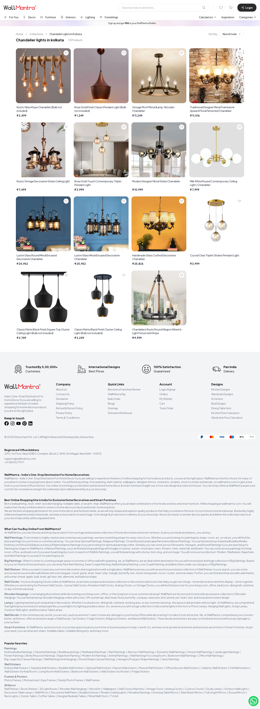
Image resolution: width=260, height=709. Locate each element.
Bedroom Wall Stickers (85, 671)
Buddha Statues (89, 692)
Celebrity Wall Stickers (214, 667)
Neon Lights (11, 696)
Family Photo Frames (70, 680)
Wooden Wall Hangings (73, 688)
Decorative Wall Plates (64, 692)
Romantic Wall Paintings (171, 652)
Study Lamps (214, 688)
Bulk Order (114, 398)
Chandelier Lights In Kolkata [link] (65, 34)
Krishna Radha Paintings (18, 652)
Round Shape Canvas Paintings (97, 659)
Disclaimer (62, 398)
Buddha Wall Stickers (71, 667)
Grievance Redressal (120, 412)
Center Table (28, 696)
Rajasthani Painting (68, 655)
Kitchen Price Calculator (225, 412)
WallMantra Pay (117, 394)
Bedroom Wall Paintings (182, 655)
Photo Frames (12, 680)
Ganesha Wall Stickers (44, 667)
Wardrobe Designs (222, 394)
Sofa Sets (217, 398)
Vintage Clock (154, 688)
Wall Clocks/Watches (131, 688)
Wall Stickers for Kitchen (115, 671)
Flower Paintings (14, 655)
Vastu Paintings (170, 659)
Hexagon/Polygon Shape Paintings (138, 659)
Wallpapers (109, 688)
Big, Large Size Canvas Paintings (23, 659)
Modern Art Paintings (94, 655)
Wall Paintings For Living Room (148, 655)
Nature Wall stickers (125, 667)
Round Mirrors (237, 692)
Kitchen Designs (220, 389)
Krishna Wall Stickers (16, 667)
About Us (61, 389)
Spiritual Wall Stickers (98, 667)
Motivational (31, 680)
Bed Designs (218, 403)
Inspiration (228, 17)
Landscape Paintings (227, 652)
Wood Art (95, 688)
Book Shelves (29, 688)
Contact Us (63, 394)
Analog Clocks (174, 688)
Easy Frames (48, 680)
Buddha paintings (69, 652)
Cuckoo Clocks (194, 688)
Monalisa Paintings (139, 692)
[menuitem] (207, 17)
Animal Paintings (118, 655)
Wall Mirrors (42, 692)
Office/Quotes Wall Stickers (182, 667)
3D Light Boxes (48, 688)
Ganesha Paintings (45, 652)
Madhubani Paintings (94, 652)
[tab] (11, 17)
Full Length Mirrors (215, 692)
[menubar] (216, 17)
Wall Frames (93, 680)
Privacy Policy (64, 412)
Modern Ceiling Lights (113, 692)
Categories (247, 17)
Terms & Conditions (68, 417)
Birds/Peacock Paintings (40, 655)
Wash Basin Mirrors (192, 692)
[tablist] (61, 17)
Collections (36, 34)
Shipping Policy (65, 403)
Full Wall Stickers (239, 667)
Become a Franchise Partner (124, 389)
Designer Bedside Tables (71, 696)
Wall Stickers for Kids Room (20, 671)
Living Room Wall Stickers (54, 671)
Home (19, 34)
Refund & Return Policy (69, 408)
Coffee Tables (46, 696)
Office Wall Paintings (211, 655)
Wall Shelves (11, 688)
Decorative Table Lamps (18, 692)
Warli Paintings (116, 652)
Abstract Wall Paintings (141, 652)
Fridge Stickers (141, 671)
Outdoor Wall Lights (236, 688)
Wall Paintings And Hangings (60, 659)
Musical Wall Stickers (151, 667)
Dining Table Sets (221, 408)
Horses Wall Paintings (199, 652)
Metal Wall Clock (98, 696)
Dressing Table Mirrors (165, 692)
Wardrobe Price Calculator (227, 417)
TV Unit (114, 696)
